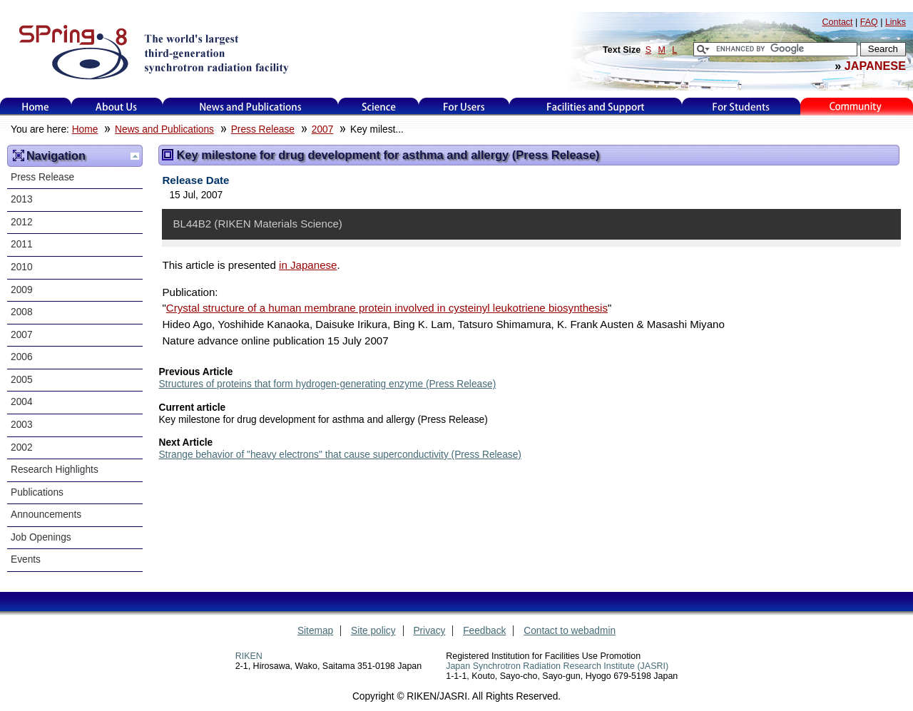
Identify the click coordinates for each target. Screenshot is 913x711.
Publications (37, 492)
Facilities (596, 107)
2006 (22, 357)
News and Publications (250, 107)
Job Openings (41, 537)
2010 (22, 267)
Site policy (373, 630)
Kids (857, 107)
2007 (323, 129)
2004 (22, 402)
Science (378, 107)
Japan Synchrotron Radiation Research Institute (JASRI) (557, 666)
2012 (22, 222)
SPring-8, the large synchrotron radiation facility (152, 51)
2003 (22, 424)
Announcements (46, 514)
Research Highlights (54, 469)
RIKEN (248, 656)
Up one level (135, 156)
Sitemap (315, 630)
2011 (22, 244)
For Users (464, 107)
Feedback (484, 630)
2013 (22, 199)
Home (35, 107)
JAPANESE (875, 65)
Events (26, 559)
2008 (22, 312)
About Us (116, 107)
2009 (22, 290)
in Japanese (308, 265)
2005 (22, 379)
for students (741, 107)
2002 (22, 447)
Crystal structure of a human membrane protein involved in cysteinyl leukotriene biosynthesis (387, 308)
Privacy (429, 630)
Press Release (263, 129)
